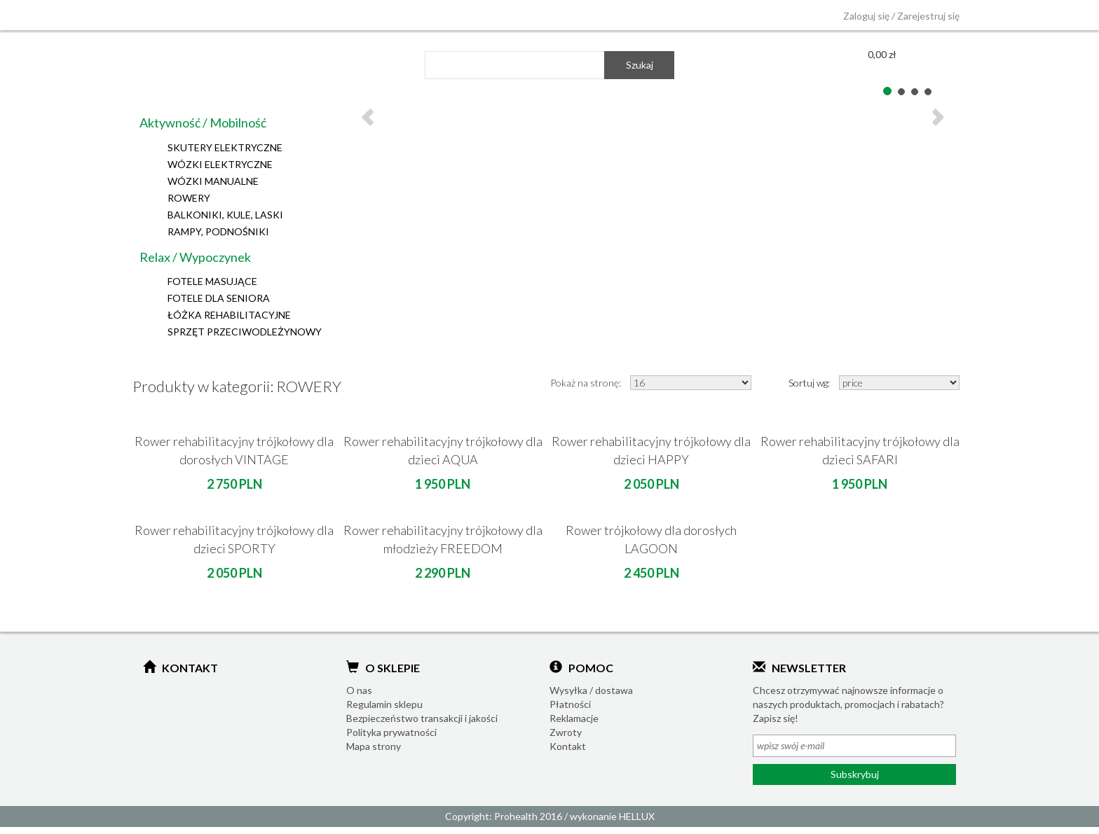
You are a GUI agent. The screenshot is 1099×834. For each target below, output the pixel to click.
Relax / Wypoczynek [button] (195, 257)
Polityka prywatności (391, 732)
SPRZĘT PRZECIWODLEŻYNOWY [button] (245, 332)
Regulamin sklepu (384, 704)
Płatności (570, 704)
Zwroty (566, 732)
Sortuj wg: (809, 383)
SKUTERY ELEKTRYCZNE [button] (225, 147)
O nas (359, 690)
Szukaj (639, 65)
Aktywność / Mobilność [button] (202, 122)
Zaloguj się (866, 16)
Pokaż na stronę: (585, 383)
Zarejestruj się (928, 16)
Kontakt (568, 746)
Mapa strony (373, 746)
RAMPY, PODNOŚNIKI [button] (218, 231)
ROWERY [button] (189, 198)
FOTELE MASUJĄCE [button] (212, 281)
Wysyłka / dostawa (591, 690)
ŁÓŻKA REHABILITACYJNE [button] (229, 315)
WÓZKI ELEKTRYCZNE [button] (220, 164)
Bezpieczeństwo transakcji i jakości (422, 718)
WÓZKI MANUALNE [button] (213, 181)
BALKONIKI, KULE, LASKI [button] (225, 215)
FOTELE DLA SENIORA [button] (219, 298)
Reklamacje (574, 718)
